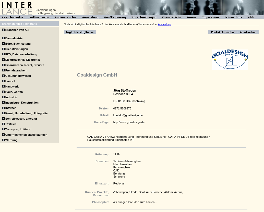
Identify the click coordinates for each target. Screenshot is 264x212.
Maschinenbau (122, 164)
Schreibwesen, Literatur (21, 118)
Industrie (11, 97)
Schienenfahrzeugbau (127, 161)
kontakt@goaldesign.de (128, 115)
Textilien (11, 124)
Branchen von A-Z (17, 29)
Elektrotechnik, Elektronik (22, 59)
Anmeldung (164, 24)
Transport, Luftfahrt (18, 129)
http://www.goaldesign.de (129, 122)
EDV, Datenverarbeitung (21, 54)
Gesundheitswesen (18, 75)
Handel (10, 81)
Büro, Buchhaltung (18, 43)
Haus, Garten (14, 91)
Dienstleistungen (16, 49)
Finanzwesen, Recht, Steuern (24, 65)
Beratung (119, 173)
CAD (116, 170)
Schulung (119, 176)
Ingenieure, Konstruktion (22, 102)
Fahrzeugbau (121, 167)
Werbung (11, 140)
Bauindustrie (13, 38)
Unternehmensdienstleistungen (26, 134)
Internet (10, 107)
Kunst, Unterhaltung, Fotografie (26, 113)
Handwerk (12, 86)
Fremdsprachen (16, 70)
